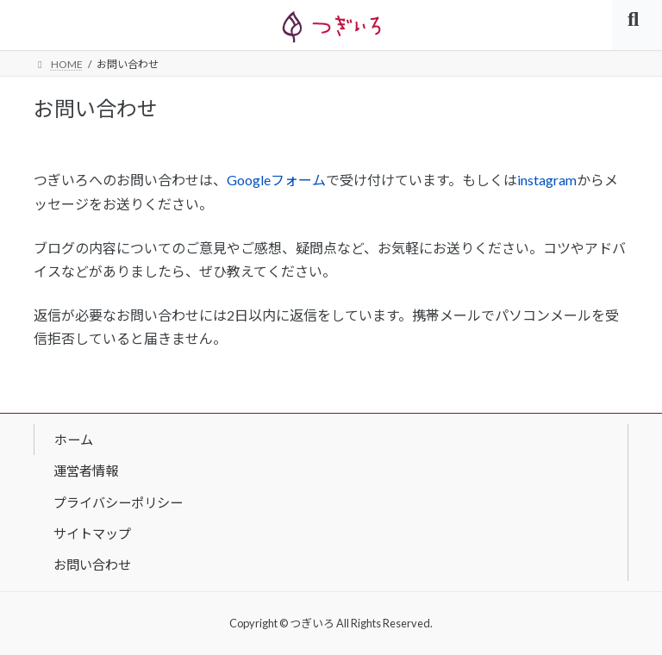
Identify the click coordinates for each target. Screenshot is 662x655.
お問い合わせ (92, 564)
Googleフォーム (276, 180)
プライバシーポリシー (118, 501)
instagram (547, 180)
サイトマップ (92, 533)
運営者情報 (85, 470)
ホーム (73, 438)
